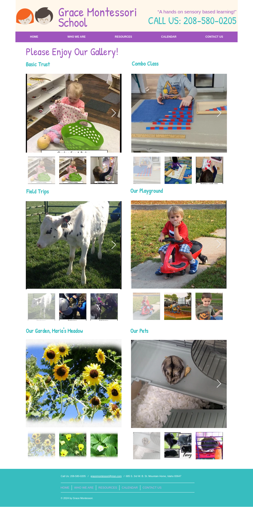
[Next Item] (113, 113)
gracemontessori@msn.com (106, 476)
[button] (76, 37)
